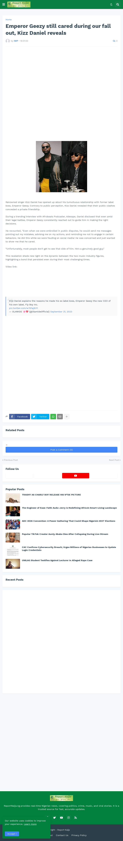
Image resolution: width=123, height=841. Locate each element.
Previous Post (11, 460)
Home (9, 20)
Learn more (30, 824)
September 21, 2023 (61, 311)
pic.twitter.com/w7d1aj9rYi (23, 308)
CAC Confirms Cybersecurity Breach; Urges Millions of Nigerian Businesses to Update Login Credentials (69, 548)
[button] (3, 4)
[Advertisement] (61, 94)
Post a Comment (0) (61, 449)
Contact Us (62, 835)
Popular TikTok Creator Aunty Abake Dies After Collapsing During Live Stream (65, 534)
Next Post (114, 460)
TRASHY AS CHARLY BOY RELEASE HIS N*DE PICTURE (51, 494)
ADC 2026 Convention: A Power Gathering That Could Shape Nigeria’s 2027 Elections (68, 521)
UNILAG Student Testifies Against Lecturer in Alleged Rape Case (57, 560)
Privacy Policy (78, 835)
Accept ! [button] (11, 834)
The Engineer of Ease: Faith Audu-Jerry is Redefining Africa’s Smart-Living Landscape (69, 508)
